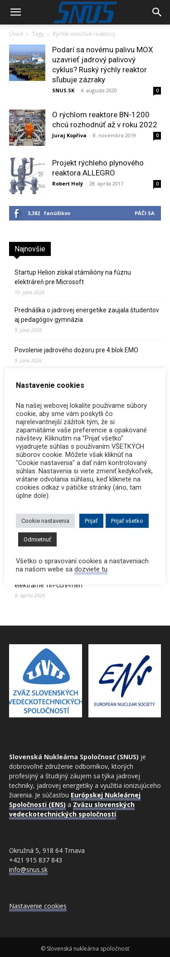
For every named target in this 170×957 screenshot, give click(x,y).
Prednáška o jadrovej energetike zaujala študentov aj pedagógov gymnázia (87, 314)
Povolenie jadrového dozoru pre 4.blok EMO (76, 350)
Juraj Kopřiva (69, 135)
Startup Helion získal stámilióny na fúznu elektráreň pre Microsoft (73, 277)
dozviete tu (90, 569)
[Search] (157, 12)
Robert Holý (67, 183)
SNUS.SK (63, 90)
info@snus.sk (28, 869)
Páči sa (145, 213)
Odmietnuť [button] (37, 539)
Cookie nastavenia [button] (45, 520)
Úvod (16, 34)
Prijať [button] (91, 520)
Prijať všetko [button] (127, 520)
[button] (15, 12)
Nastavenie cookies (38, 906)
